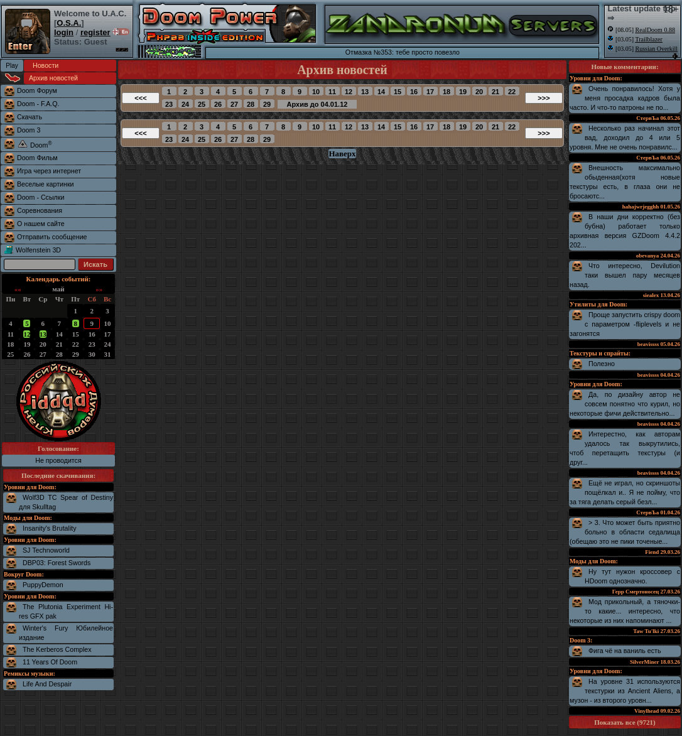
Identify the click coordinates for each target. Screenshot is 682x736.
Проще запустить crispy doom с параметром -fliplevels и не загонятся (625, 324)
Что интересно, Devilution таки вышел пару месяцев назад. (625, 275)
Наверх (341, 153)
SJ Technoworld (46, 550)
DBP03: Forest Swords (56, 562)
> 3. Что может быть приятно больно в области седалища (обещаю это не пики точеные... (625, 532)
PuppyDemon (43, 584)
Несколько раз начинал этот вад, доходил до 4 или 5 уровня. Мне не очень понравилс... (625, 137)
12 (26, 334)
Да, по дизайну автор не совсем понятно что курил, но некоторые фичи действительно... (625, 404)
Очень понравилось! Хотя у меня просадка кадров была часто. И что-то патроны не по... (625, 98)
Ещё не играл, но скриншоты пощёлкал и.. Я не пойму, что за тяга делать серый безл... (625, 492)
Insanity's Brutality (50, 528)
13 (43, 334)
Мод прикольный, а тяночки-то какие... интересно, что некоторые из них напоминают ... (625, 611)
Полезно (601, 363)
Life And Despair (47, 684)
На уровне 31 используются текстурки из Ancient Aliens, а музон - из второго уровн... (625, 691)
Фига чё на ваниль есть (624, 650)
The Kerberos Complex (57, 649)
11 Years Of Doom (50, 662)
